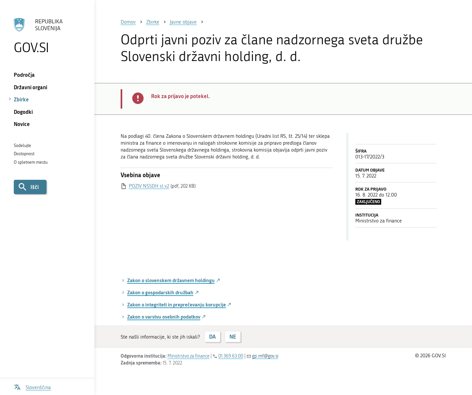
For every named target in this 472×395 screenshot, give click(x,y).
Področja (24, 74)
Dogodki (23, 111)
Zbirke (21, 99)
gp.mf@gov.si (265, 356)
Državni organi (30, 87)
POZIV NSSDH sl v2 (149, 186)
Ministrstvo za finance (188, 356)
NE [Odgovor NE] (232, 336)
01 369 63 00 (230, 356)
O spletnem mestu (31, 162)
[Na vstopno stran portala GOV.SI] (47, 35)
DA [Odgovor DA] (212, 336)
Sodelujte (22, 145)
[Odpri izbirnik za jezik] (32, 386)
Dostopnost (24, 153)
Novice (22, 124)
